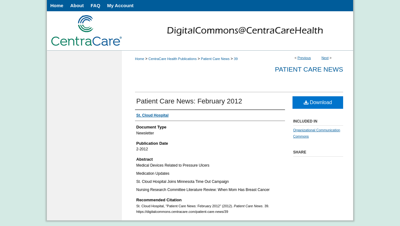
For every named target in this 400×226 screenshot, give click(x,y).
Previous (304, 58)
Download (318, 102)
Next (325, 58)
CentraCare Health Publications (172, 59)
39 (236, 59)
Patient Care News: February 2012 (189, 101)
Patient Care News (215, 59)
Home (139, 59)
